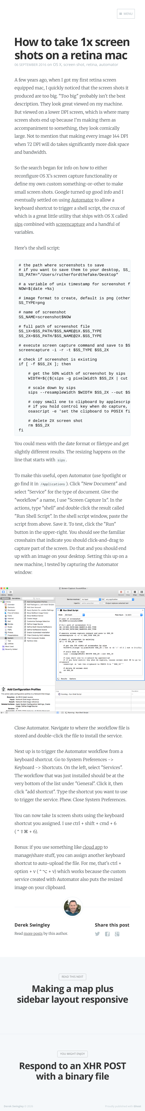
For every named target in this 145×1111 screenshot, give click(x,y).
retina (91, 64)
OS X (57, 64)
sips (18, 224)
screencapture (70, 224)
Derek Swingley (32, 925)
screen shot (73, 64)
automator (108, 64)
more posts (33, 933)
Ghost (137, 1106)
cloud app (93, 847)
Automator (82, 200)
